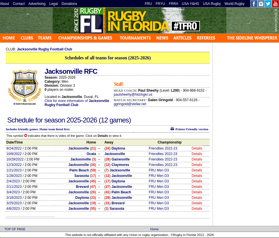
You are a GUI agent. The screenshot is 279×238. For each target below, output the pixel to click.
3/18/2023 (14, 198)
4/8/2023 (13, 209)
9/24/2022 (14, 148)
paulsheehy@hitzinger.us (133, 94)
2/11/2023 (14, 187)
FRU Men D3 (159, 170)
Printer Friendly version (191, 129)
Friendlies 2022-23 (163, 148)
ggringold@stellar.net (130, 104)
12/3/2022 (14, 165)
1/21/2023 (14, 170)
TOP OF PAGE (14, 229)
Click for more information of (67, 101)
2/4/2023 (13, 181)
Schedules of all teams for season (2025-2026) (108, 57)
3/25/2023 (14, 203)
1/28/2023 (14, 176)
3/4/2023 (13, 192)
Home (154, 229)
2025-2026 (82, 120)
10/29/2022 (15, 159)
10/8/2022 (14, 154)
